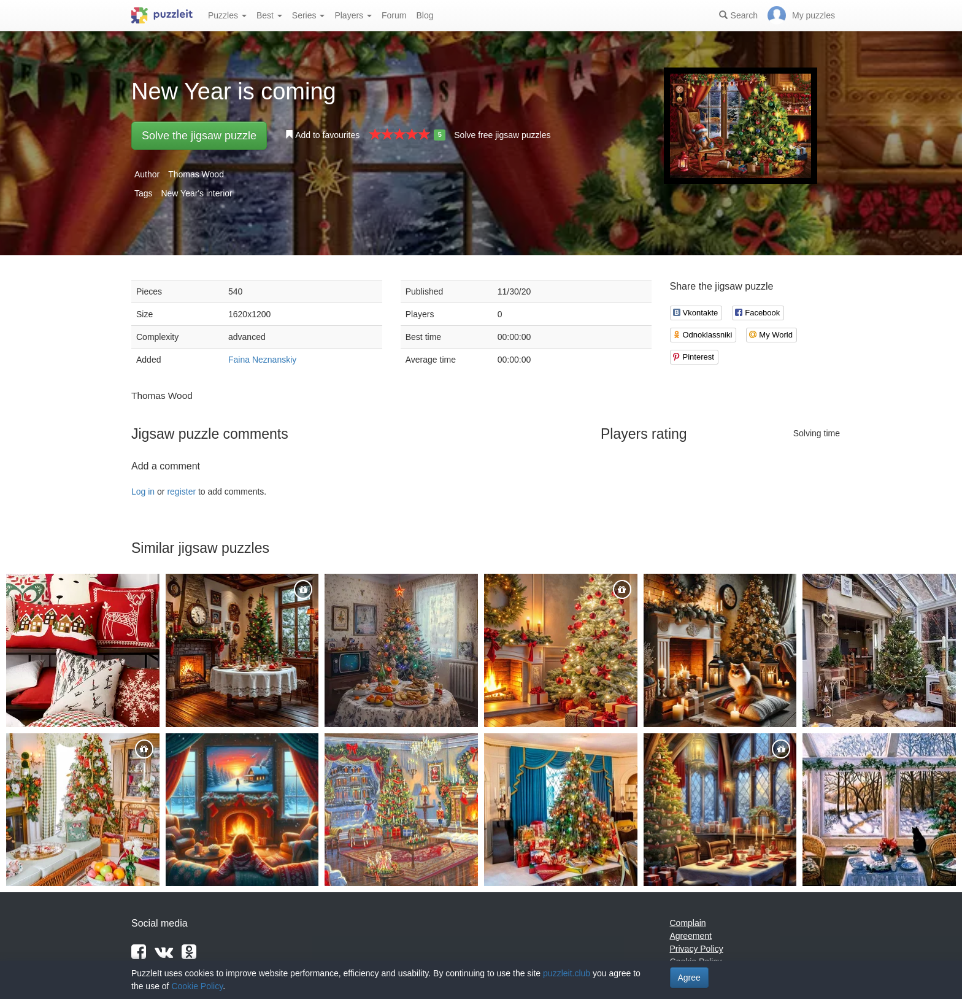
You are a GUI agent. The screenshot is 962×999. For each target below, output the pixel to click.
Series (308, 15)
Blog (424, 15)
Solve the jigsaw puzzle (199, 135)
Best (269, 15)
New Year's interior (196, 193)
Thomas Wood (196, 174)
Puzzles (227, 15)
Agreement (691, 936)
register (181, 491)
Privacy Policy (696, 949)
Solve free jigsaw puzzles (502, 135)
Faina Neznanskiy (262, 359)
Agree (689, 977)
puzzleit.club (566, 973)
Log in (143, 491)
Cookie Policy (197, 986)
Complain (688, 923)
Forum (394, 15)
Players (353, 15)
